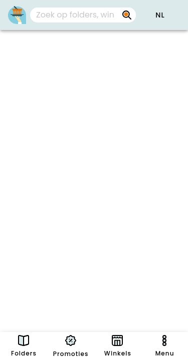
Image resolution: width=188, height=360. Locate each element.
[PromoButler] (17, 15)
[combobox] (83, 15)
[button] (160, 15)
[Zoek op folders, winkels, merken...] (75, 15)
